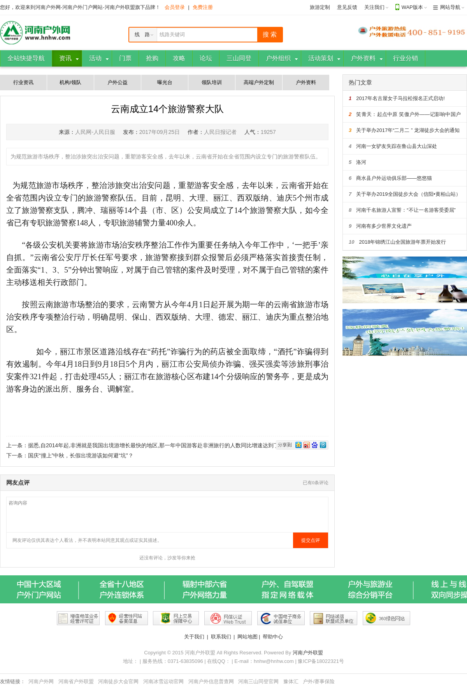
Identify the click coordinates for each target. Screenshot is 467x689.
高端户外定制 (259, 82)
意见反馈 (347, 7)
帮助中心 (273, 637)
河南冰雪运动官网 (163, 681)
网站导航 (450, 7)
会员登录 (175, 7)
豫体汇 (290, 681)
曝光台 (164, 82)
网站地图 (247, 637)
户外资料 (306, 82)
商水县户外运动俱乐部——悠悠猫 (390, 178)
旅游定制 (320, 7)
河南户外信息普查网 (211, 681)
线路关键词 (172, 34)
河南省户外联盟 (76, 681)
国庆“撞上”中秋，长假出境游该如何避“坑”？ (80, 455)
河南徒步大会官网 (118, 681)
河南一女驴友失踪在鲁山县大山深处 (393, 146)
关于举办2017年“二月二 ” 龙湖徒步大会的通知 (404, 130)
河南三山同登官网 (258, 681)
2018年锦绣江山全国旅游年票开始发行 (397, 242)
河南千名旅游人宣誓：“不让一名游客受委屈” (402, 210)
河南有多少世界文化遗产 (380, 226)
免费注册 (203, 7)
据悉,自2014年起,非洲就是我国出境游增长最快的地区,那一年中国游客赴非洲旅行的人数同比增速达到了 (153, 445)
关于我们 (194, 637)
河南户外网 (41, 681)
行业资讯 (23, 82)
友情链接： (12, 681)
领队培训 (212, 82)
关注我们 (374, 7)
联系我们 (221, 637)
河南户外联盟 (308, 653)
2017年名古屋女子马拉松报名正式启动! (397, 98)
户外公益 (117, 82)
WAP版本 (412, 7)
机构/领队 (70, 82)
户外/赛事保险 (319, 681)
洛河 (357, 162)
